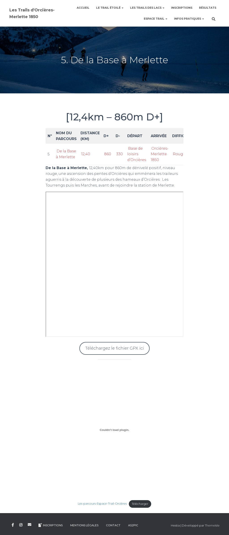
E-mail (29, 524)
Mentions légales (84, 525)
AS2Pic (133, 525)
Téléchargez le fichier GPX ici (114, 348)
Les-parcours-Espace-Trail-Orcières (102, 504)
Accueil (83, 7)
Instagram (21, 525)
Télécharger (140, 504)
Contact (113, 525)
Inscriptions (181, 7)
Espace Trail (155, 18)
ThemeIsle (212, 525)
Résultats (207, 7)
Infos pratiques (189, 18)
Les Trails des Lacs (147, 7)
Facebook (12, 525)
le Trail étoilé (109, 7)
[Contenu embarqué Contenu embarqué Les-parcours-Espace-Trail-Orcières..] (115, 430)
